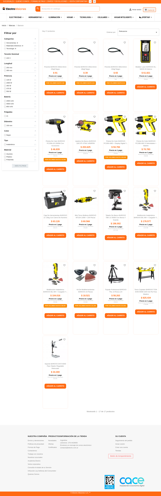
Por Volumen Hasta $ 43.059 (55, 159)
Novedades (52, 440)
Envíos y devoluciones (36, 440)
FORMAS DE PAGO (38, 1)
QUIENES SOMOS (22, 1)
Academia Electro (34, 461)
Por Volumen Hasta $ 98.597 (55, 305)
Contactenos (32, 451)
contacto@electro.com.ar (69, 448)
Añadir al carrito (55, 93)
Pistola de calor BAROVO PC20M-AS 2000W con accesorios (55, 143)
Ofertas (51, 444)
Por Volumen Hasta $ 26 (85, 83)
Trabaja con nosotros (35, 454)
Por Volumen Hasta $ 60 (55, 83)
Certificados (52, 447)
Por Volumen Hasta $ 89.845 (115, 157)
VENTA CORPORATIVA (78, 1)
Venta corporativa (34, 464)
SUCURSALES (8, 1)
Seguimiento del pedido (123, 440)
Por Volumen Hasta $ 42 (116, 83)
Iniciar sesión (120, 444)
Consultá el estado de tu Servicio (39, 467)
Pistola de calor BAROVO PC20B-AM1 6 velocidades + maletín (145, 143)
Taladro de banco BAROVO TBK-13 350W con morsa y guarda (116, 217)
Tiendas (118, 451)
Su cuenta (120, 436)
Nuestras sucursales (35, 457)
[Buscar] (67, 9)
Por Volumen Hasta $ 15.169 (85, 305)
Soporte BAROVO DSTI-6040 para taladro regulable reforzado (55, 366)
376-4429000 (73, 443)
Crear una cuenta (121, 447)
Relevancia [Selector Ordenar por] (138, 32)
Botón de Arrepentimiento (120, 456)
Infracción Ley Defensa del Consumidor (42, 471)
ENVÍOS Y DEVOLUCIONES (57, 1)
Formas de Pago (34, 447)
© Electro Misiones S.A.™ (81, 493)
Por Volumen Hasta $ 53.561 (115, 305)
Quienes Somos (33, 474)
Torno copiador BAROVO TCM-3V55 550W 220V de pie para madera (145, 292)
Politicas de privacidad (36, 444)
